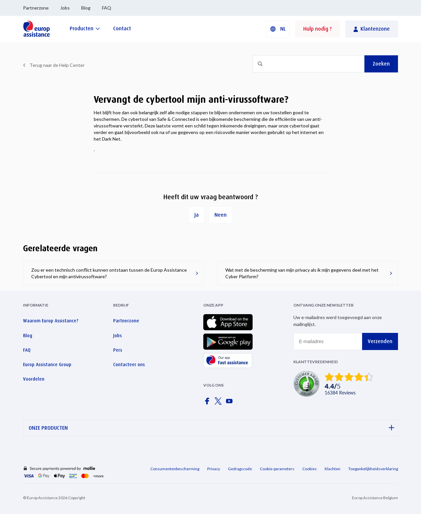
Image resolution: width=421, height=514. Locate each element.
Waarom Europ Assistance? (50, 321)
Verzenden (380, 341)
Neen (220, 215)
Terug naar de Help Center (57, 65)
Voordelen (33, 379)
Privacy (213, 468)
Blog (85, 8)
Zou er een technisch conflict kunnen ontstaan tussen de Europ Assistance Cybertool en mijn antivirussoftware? (109, 273)
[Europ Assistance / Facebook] (208, 403)
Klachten (332, 468)
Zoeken (381, 64)
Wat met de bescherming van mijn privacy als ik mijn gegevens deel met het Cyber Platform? (302, 273)
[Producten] (85, 28)
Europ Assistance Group (47, 364)
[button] (278, 29)
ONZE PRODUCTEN (211, 428)
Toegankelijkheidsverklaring (373, 468)
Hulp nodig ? (317, 29)
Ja (196, 215)
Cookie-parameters (277, 468)
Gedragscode (240, 468)
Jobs (65, 8)
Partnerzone (36, 8)
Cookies (309, 468)
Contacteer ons (129, 364)
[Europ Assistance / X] (219, 403)
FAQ (106, 8)
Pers (117, 350)
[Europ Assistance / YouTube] (230, 403)
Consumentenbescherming (174, 468)
